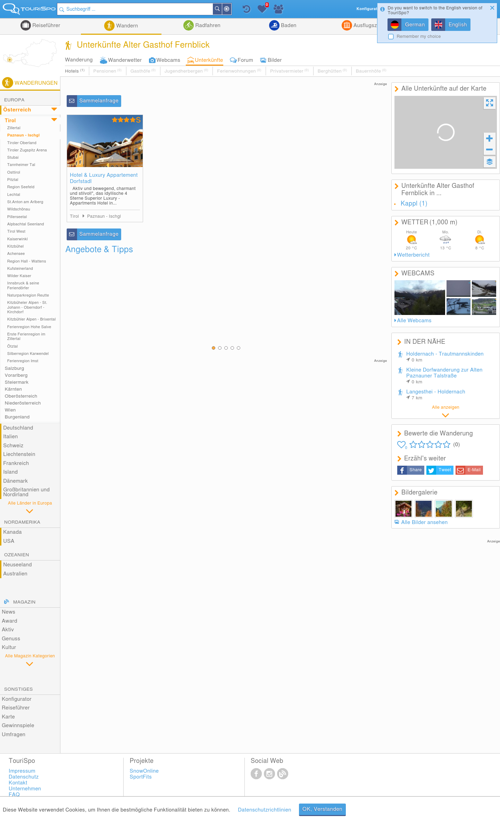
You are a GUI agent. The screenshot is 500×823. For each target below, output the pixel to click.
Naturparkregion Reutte (28, 295)
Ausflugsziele (368, 25)
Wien (10, 410)
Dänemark (15, 481)
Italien (10, 436)
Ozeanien (16, 554)
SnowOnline (144, 771)
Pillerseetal (17, 217)
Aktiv (8, 629)
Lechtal (13, 195)
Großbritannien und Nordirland (26, 492)
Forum (245, 60)
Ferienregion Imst (23, 361)
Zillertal (13, 128)
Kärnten (13, 389)
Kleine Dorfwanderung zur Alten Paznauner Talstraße (444, 375)
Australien (15, 573)
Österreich (17, 110)
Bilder (275, 60)
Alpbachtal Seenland (25, 224)
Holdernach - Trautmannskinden (445, 357)
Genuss (11, 638)
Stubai (13, 157)
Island (10, 472)
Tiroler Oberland (21, 143)
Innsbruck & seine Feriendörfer (23, 285)
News (8, 612)
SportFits (141, 777)
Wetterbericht (413, 255)
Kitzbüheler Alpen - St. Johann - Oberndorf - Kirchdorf (27, 307)
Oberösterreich (21, 396)
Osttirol (13, 172)
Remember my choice (419, 36)
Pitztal (12, 180)
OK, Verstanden (322, 809)
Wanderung (79, 60)
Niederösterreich (23, 403)
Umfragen (13, 734)
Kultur (9, 647)
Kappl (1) (414, 204)
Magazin (24, 602)
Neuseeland (17, 564)
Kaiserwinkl (17, 239)
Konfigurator (17, 699)
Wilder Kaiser (19, 276)
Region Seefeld (20, 187)
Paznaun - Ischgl (23, 135)
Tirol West (16, 231)
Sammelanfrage (98, 100)
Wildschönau (18, 209)
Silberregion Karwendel (28, 354)
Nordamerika (22, 522)
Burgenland (17, 417)
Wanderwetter (125, 60)
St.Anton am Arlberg (25, 202)
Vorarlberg (16, 375)
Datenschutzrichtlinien (264, 810)
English (458, 24)
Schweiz (13, 445)
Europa (14, 100)
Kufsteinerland (20, 269)
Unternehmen (25, 788)
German (415, 24)
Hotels (75, 71)
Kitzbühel (15, 246)
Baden (288, 25)
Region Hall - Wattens (26, 261)
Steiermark (16, 382)
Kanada (12, 532)
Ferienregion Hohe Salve (29, 327)
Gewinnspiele (18, 725)
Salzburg (14, 368)
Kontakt (18, 782)
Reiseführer (45, 25)
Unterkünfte (209, 60)
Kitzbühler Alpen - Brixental (31, 319)
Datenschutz (24, 777)
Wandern (126, 25)
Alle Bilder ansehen (424, 522)
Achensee (16, 254)
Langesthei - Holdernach (435, 394)
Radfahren (207, 25)
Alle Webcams (414, 320)
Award (9, 621)
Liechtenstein (19, 454)
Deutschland (18, 428)
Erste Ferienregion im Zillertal (26, 336)
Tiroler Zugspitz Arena (27, 150)
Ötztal (12, 346)
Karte (8, 717)
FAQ (14, 794)
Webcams (168, 60)
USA (8, 541)
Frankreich (16, 463)
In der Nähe (233, 10)
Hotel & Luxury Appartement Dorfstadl (104, 178)
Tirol (10, 120)
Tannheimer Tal (21, 165)
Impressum (22, 771)
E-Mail (474, 470)
